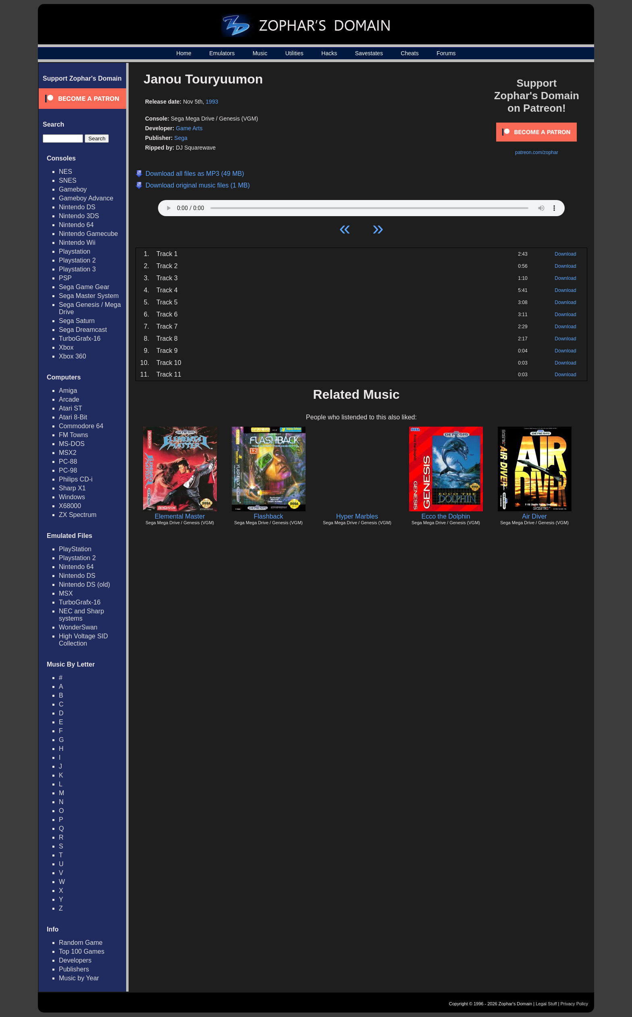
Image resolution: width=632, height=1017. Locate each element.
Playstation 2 (77, 260)
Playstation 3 (77, 269)
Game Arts (189, 128)
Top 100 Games (81, 951)
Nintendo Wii (77, 242)
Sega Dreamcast (83, 329)
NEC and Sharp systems (81, 615)
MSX (66, 593)
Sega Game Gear (84, 286)
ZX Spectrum (77, 514)
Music (260, 53)
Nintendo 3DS (79, 216)
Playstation (74, 251)
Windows (72, 497)
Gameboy (73, 189)
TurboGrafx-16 (79, 338)
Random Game (81, 942)
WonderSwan (78, 627)
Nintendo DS (77, 207)
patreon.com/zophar (536, 152)
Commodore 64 (81, 426)
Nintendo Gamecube (88, 233)
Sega (180, 138)
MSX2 (68, 452)
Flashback (268, 516)
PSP (65, 278)
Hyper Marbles (357, 516)
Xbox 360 (72, 356)
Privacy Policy (574, 1003)
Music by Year (79, 978)
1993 (212, 101)
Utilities (294, 53)
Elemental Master (180, 516)
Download (565, 254)
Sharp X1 (72, 488)
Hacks (329, 53)
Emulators (222, 53)
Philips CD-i (76, 479)
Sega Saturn (77, 320)
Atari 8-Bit (73, 417)
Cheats (409, 53)
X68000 (70, 505)
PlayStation (75, 549)
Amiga (68, 390)
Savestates (369, 53)
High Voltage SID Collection (83, 640)
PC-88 (68, 461)
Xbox (66, 347)
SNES (68, 180)
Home (183, 53)
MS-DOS (72, 443)
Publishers (74, 969)
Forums (446, 53)
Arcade (69, 399)
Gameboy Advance (86, 198)
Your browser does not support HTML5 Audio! (361, 206)
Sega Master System (89, 295)
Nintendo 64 (76, 224)
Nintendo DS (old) (84, 584)
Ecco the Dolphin (446, 516)
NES (65, 171)
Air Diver (534, 516)
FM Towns (73, 434)
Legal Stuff (546, 1003)
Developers (75, 960)
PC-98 (68, 470)
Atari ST (70, 408)
